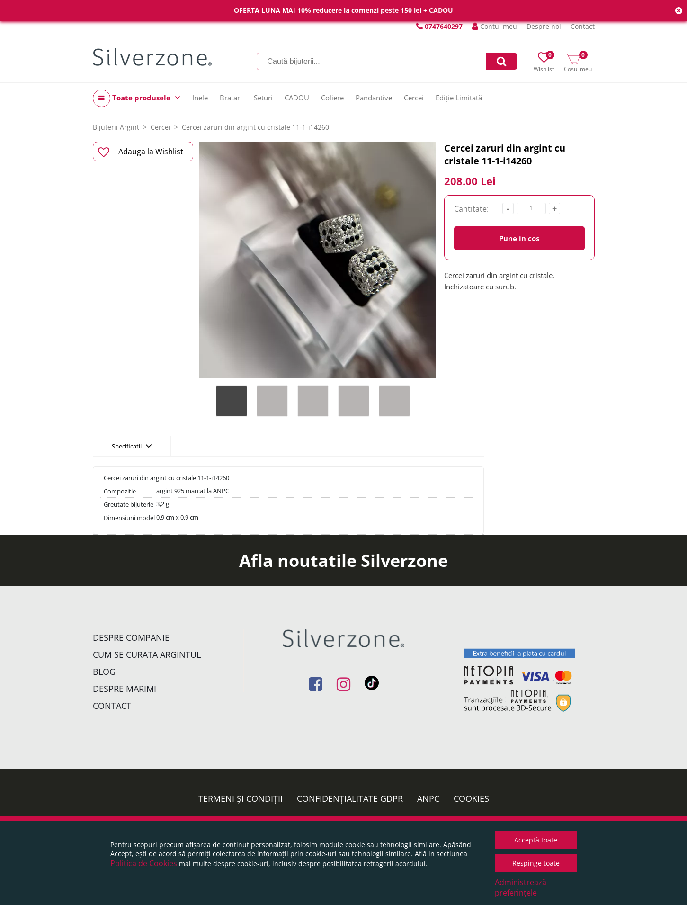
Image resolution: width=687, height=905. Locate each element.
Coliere (332, 97)
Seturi (263, 97)
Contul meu (494, 26)
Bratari (231, 97)
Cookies (471, 798)
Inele (200, 97)
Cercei (414, 97)
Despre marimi (124, 688)
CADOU (297, 97)
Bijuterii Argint (116, 127)
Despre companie (131, 637)
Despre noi (543, 26)
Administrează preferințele (520, 887)
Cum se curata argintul (147, 654)
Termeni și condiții (240, 798)
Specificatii (132, 445)
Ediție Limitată (459, 97)
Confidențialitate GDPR (350, 798)
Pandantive (374, 97)
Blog (104, 671)
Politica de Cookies (143, 863)
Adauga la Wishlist (141, 152)
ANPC (428, 798)
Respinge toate (536, 863)
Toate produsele (136, 98)
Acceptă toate (535, 839)
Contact (583, 26)
